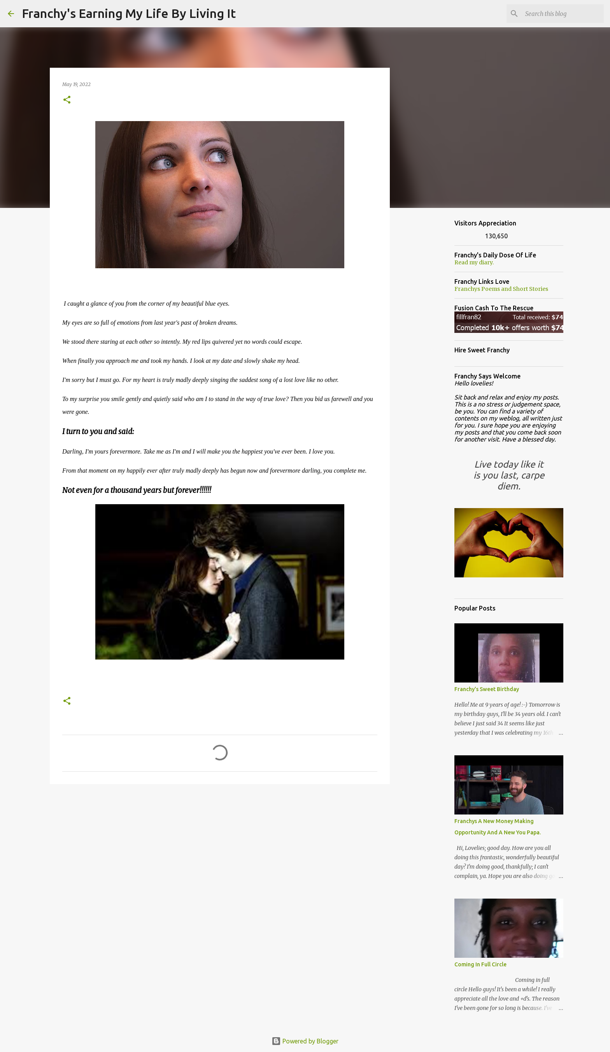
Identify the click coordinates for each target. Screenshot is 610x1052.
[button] (67, 100)
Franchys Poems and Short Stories (501, 288)
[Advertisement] (220, 850)
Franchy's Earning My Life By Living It (129, 13)
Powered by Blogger (305, 1041)
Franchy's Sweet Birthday (486, 689)
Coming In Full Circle (480, 964)
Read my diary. (474, 262)
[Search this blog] (563, 13)
